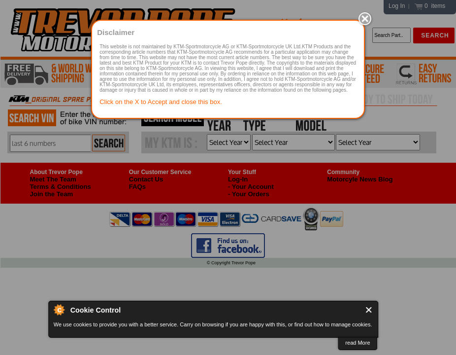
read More (357, 343)
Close (369, 310)
